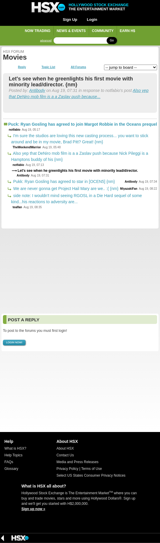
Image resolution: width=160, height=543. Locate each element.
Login (92, 19)
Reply (22, 67)
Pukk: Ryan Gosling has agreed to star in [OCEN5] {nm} (63, 181)
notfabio (14, 129)
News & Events (71, 31)
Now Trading (37, 31)
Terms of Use (91, 469)
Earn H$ (127, 31)
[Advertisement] (80, 271)
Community (103, 31)
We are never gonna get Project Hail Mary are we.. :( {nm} (65, 188)
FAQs (8, 462)
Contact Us (65, 455)
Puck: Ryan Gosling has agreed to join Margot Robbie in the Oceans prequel (82, 124)
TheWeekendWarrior (27, 147)
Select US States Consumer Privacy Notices (91, 475)
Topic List (48, 67)
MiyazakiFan (128, 188)
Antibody (37, 90)
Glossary (11, 469)
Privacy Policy (68, 469)
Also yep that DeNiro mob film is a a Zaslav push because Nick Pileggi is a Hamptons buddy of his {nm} (79, 156)
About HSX (65, 448)
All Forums (78, 67)
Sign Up (70, 19)
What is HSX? (15, 448)
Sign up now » (33, 509)
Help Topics (13, 455)
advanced (46, 40)
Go (112, 40)
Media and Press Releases (77, 462)
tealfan (17, 207)
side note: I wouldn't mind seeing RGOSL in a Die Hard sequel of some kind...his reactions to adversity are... (76, 198)
